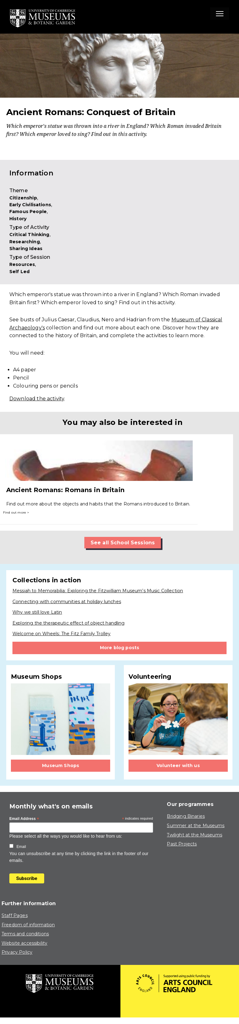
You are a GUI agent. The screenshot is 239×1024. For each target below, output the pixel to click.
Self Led (19, 271)
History (17, 218)
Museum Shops (60, 765)
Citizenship (23, 198)
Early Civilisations (30, 204)
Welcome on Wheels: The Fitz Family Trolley (61, 633)
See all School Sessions (123, 543)
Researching (24, 241)
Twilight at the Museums (194, 835)
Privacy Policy (17, 952)
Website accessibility (24, 943)
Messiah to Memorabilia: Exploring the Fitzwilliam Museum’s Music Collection (97, 590)
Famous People (28, 211)
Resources (22, 264)
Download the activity (36, 399)
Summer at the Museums (195, 825)
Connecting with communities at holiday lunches (66, 601)
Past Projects (182, 844)
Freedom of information (28, 925)
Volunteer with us (178, 765)
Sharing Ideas (25, 248)
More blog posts (119, 647)
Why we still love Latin (37, 612)
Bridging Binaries (186, 816)
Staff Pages (15, 915)
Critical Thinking (29, 234)
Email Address (24, 819)
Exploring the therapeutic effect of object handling (68, 623)
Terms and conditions (25, 934)
